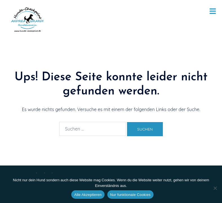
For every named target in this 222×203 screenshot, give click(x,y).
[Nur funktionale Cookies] (215, 188)
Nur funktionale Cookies (130, 195)
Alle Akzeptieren (87, 195)
